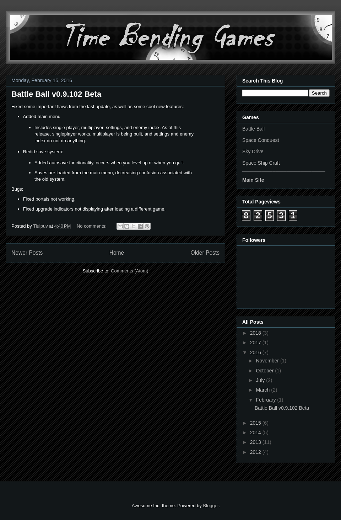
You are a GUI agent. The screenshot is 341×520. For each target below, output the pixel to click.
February (266, 400)
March (263, 390)
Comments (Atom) (129, 271)
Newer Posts (27, 253)
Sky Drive (253, 151)
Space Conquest (260, 140)
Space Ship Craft (261, 163)
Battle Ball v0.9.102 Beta (56, 94)
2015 (256, 423)
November (268, 361)
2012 (256, 452)
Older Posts (205, 253)
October (265, 370)
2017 (256, 342)
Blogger (210, 505)
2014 (256, 432)
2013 (256, 442)
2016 (256, 352)
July (261, 380)
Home (116, 253)
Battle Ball (253, 129)
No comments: (92, 226)
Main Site (253, 180)
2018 (256, 333)
